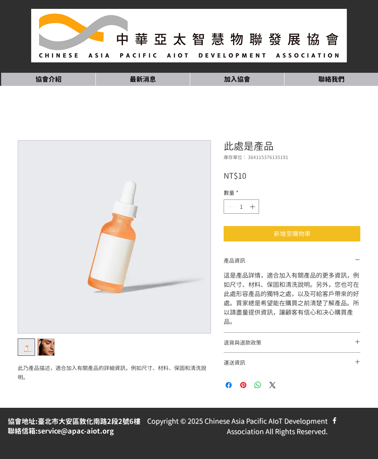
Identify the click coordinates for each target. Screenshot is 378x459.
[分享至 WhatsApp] (258, 385)
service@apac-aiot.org (76, 431)
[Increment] (253, 206)
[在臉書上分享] (228, 385)
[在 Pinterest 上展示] (243, 385)
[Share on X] (272, 385)
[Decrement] (229, 206)
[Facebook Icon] (334, 420)
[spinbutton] (241, 206)
